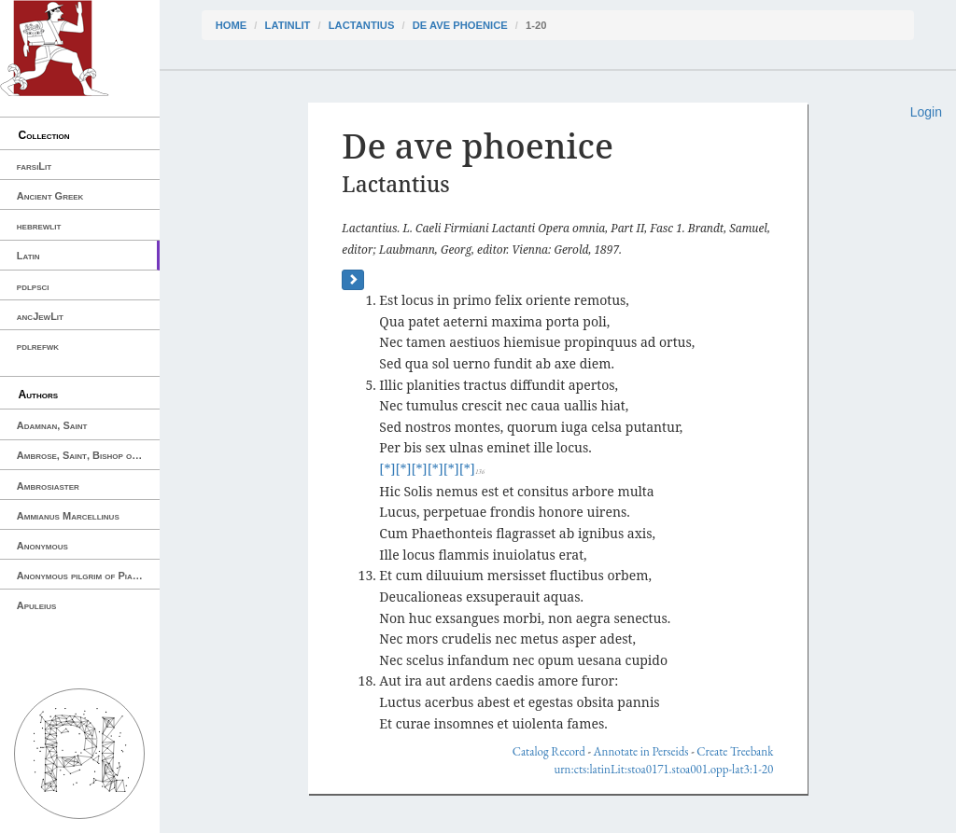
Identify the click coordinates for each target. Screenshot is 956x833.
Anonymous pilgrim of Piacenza (88, 575)
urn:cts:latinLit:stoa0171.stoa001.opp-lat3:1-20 (663, 769)
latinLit (288, 25)
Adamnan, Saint (52, 425)
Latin (28, 255)
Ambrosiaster (48, 486)
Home (231, 25)
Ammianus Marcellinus (68, 515)
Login (926, 111)
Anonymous (42, 545)
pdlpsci (33, 286)
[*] (387, 469)
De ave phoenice (460, 25)
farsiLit (34, 166)
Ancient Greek (50, 195)
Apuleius (37, 605)
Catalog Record (549, 751)
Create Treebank (734, 751)
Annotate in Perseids (641, 751)
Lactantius (362, 25)
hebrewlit (39, 225)
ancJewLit (40, 316)
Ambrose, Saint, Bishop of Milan (88, 455)
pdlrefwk (38, 346)
